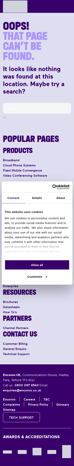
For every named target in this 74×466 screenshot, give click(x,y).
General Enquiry (14, 349)
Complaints (11, 404)
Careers (29, 399)
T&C (46, 399)
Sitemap (9, 410)
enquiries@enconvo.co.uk (22, 390)
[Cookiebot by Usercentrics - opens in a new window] (52, 186)
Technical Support (16, 354)
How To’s (10, 312)
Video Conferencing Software (25, 175)
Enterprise (10, 286)
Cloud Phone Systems (19, 165)
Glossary (62, 404)
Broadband (11, 160)
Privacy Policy (38, 404)
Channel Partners (15, 328)
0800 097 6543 (26, 385)
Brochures (10, 302)
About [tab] (60, 198)
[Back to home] (15, 6)
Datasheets (11, 307)
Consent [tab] (13, 198)
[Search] (37, 108)
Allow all (37, 265)
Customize (37, 276)
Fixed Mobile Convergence (22, 170)
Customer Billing (15, 344)
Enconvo (9, 399)
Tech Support (21, 417)
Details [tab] (37, 198)
